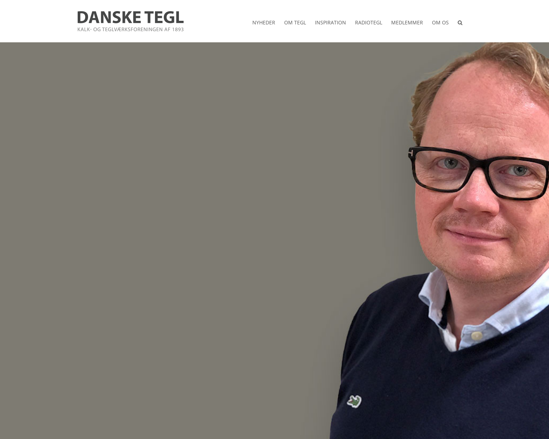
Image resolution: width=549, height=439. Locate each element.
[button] (460, 21)
